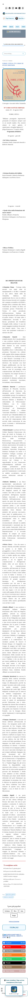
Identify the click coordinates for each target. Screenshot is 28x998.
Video (23, 26)
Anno (22, 911)
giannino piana (10, 894)
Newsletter (23, 992)
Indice (11, 26)
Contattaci (23, 995)
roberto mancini (8, 897)
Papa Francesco (9, 18)
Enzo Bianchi (22, 18)
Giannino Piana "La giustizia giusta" (13, 868)
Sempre (14, 915)
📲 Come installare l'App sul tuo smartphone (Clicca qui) (14, 981)
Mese (15, 911)
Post (17, 26)
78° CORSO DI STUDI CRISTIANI (14, 108)
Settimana (7, 911)
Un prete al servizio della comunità (13, 871)
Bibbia (5, 26)
